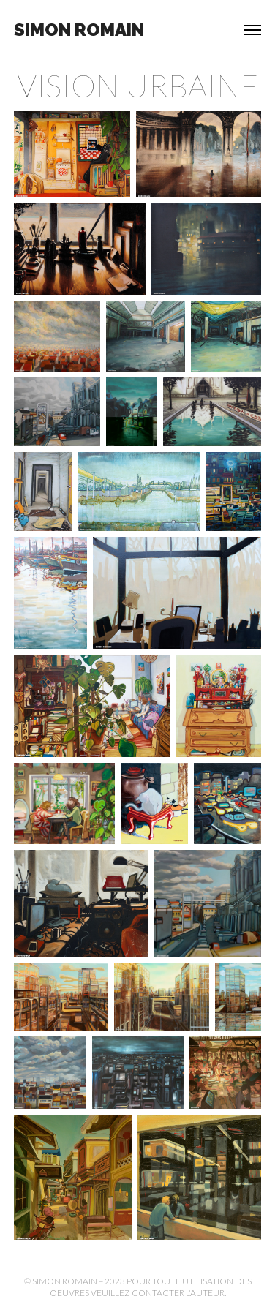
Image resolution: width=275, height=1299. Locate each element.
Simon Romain (79, 29)
